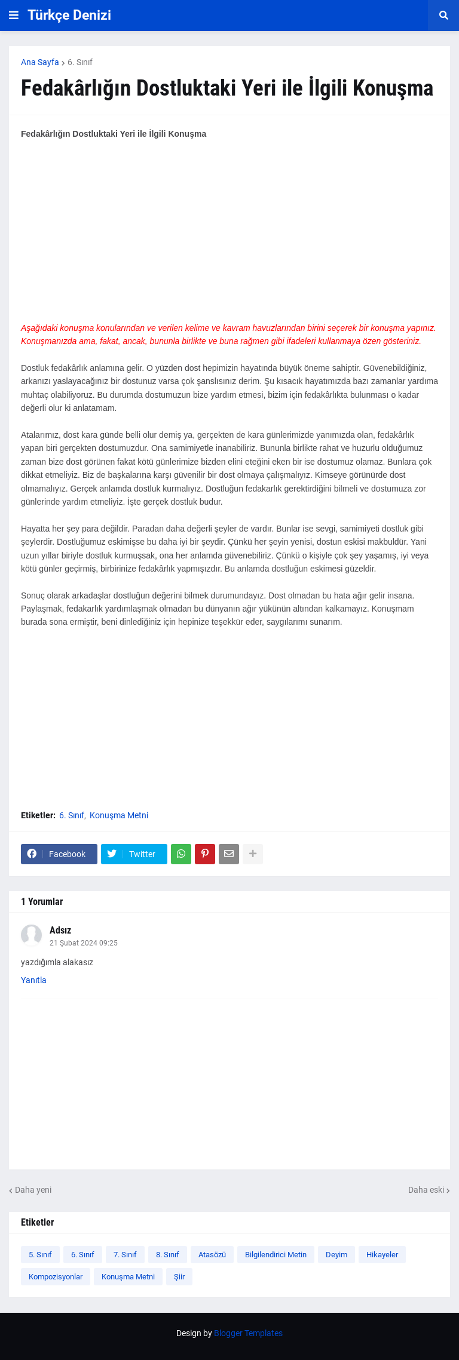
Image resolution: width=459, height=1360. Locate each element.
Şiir (179, 1276)
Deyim (336, 1254)
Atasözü (212, 1254)
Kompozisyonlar (55, 1276)
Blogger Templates (248, 1333)
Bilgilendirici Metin (276, 1254)
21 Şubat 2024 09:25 (84, 943)
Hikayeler (382, 1254)
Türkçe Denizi (69, 15)
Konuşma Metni (119, 815)
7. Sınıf (125, 1254)
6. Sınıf (80, 62)
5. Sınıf (40, 1254)
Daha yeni (33, 1190)
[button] (13, 15)
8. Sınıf (167, 1254)
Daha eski (426, 1190)
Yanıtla (34, 980)
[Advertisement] (229, 237)
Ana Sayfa (40, 62)
